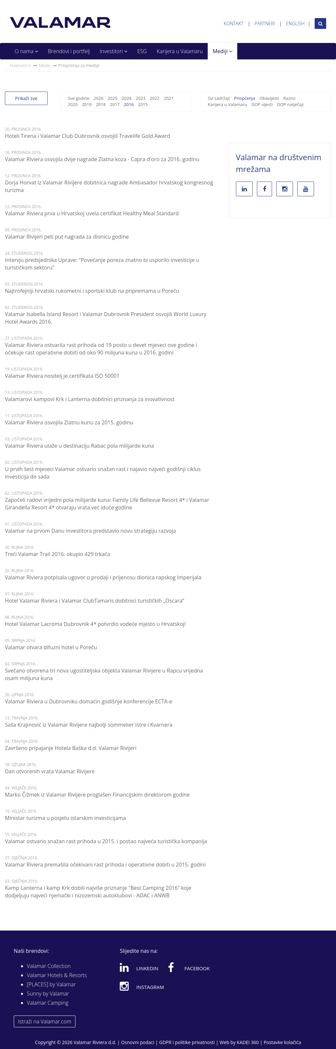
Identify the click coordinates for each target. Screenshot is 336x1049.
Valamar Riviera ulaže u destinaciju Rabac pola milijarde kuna (79, 445)
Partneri (265, 23)
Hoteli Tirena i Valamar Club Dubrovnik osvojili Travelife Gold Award (87, 135)
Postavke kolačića (282, 1042)
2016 (129, 104)
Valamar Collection (49, 966)
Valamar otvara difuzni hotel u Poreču (51, 647)
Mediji (222, 51)
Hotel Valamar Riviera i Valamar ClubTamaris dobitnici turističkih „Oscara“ (94, 600)
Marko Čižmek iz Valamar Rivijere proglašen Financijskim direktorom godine (97, 794)
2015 (143, 104)
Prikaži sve (26, 98)
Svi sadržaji (219, 98)
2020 (73, 104)
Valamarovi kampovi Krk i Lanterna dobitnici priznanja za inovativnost (90, 399)
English (295, 23)
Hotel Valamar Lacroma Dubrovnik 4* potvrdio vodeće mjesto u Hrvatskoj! (95, 624)
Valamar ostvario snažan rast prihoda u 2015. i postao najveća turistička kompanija (106, 841)
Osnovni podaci (137, 1042)
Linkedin (139, 967)
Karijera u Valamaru (180, 51)
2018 (101, 104)
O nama (26, 51)
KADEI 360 (248, 1042)
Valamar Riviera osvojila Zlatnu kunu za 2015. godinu (69, 422)
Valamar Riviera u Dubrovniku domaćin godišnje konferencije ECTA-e (88, 701)
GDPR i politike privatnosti (187, 1042)
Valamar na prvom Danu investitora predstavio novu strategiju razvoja (90, 530)
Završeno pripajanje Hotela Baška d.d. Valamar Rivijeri (70, 748)
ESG (142, 51)
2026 (98, 98)
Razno (289, 98)
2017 (115, 104)
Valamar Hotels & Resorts (57, 975)
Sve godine (79, 98)
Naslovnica (20, 65)
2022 (154, 98)
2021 (169, 98)
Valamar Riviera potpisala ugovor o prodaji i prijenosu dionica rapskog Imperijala (103, 577)
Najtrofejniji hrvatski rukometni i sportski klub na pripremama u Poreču (92, 290)
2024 (127, 98)
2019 (87, 104)
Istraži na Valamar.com (44, 1021)
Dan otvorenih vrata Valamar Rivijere (49, 771)
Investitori (114, 51)
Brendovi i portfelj (69, 51)
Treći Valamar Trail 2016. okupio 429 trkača (57, 554)
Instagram (142, 986)
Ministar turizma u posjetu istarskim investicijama (65, 818)
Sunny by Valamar (48, 993)
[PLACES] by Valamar (51, 984)
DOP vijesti (262, 104)
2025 (112, 98)
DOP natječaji (290, 104)
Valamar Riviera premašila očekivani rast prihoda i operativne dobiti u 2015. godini (105, 864)
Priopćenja (244, 98)
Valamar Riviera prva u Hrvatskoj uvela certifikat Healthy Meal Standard (92, 213)
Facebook (189, 967)
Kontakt (233, 23)
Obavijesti (269, 98)
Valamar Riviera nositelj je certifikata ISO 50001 (62, 375)
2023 (141, 98)
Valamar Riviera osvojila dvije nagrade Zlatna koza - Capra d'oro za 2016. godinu (102, 159)
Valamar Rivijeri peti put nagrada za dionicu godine (67, 236)
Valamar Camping (47, 1002)
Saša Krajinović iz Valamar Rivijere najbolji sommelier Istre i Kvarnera (88, 724)
